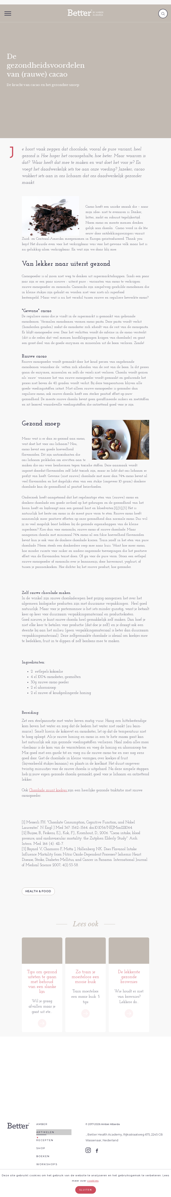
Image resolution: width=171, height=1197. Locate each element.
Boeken (43, 1162)
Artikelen (45, 1138)
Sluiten (85, 1189)
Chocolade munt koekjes (48, 790)
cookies (93, 1180)
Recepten (44, 1146)
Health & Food (38, 891)
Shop (40, 1154)
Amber (42, 1130)
